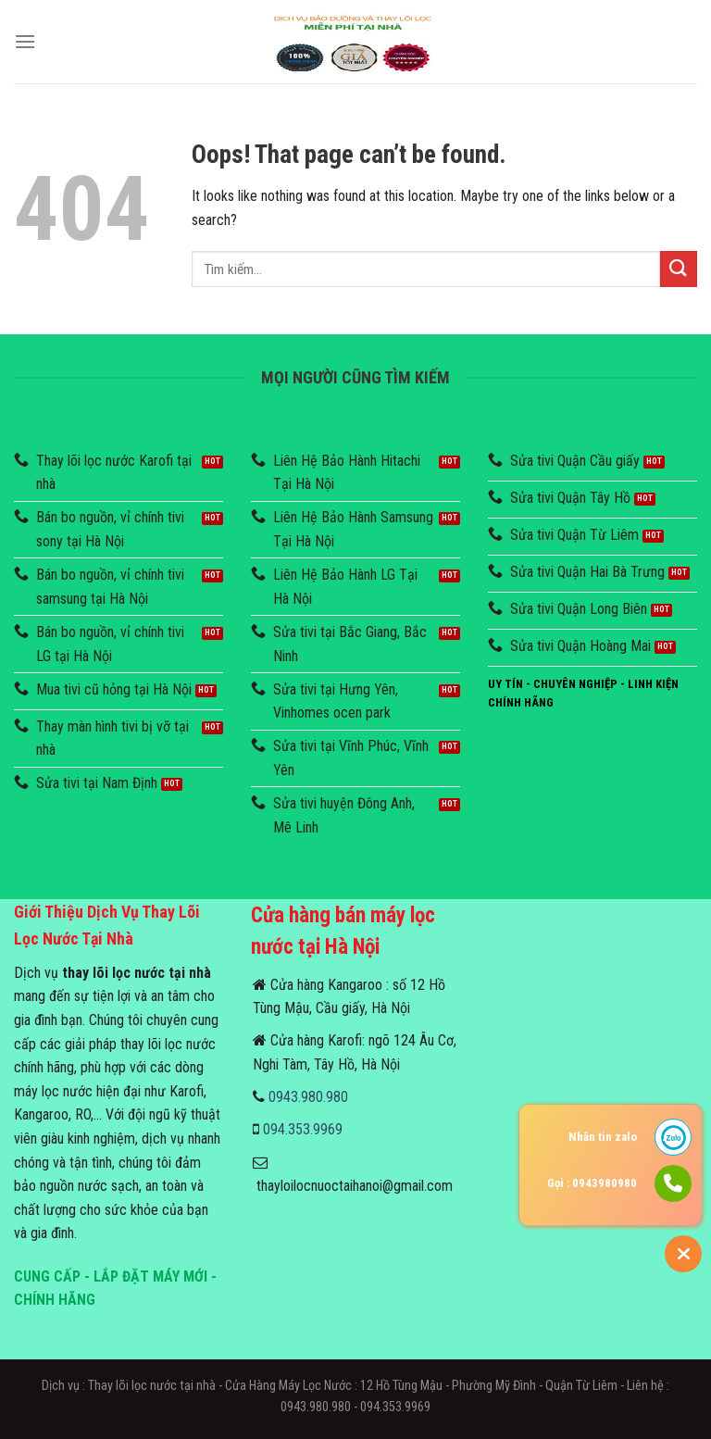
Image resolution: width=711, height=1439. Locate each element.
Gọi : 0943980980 (592, 1183)
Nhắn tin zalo (602, 1137)
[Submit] (678, 269)
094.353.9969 (303, 1129)
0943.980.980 (308, 1097)
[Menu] (25, 41)
